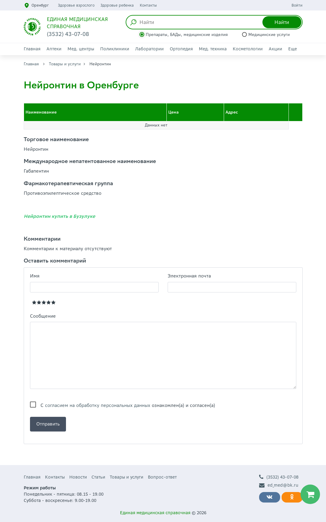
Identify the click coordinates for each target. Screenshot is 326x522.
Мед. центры (80, 49)
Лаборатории (149, 49)
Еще (292, 49)
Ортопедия (181, 49)
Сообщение (43, 316)
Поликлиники (114, 49)
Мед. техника (213, 49)
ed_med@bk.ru (278, 485)
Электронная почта (189, 276)
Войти (297, 5)
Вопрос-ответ (162, 477)
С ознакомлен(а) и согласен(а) (127, 405)
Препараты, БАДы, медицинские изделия (187, 34)
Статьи (98, 477)
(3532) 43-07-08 (278, 477)
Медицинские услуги (269, 34)
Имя (35, 276)
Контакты (148, 5)
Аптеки (53, 49)
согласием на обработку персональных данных (97, 405)
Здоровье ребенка (117, 5)
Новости (78, 477)
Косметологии (248, 49)
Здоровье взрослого (76, 5)
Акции (275, 49)
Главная (32, 49)
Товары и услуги (65, 64)
